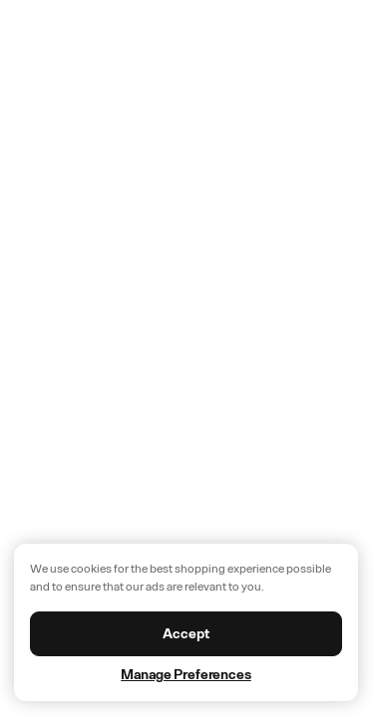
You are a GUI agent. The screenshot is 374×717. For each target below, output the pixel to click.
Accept (185, 633)
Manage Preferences (185, 674)
